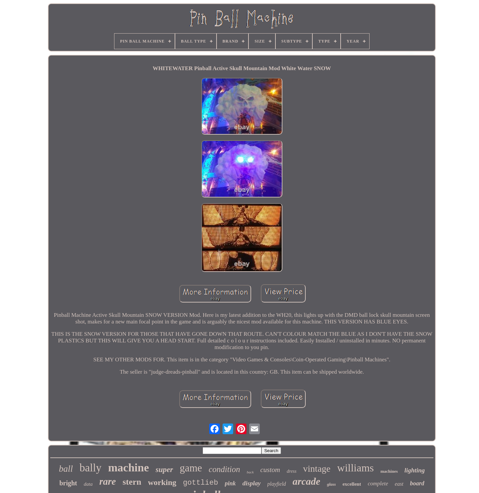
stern (131, 482)
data (88, 484)
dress (291, 471)
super (164, 469)
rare (107, 481)
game (191, 468)
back (250, 472)
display (251, 483)
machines (389, 471)
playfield (276, 484)
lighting (414, 470)
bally (90, 468)
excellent (352, 484)
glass (331, 484)
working (162, 482)
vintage (316, 468)
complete (378, 483)
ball (66, 469)
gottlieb (200, 483)
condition (224, 469)
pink (230, 483)
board (417, 483)
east (399, 484)
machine (128, 467)
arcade (306, 481)
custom (270, 470)
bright (68, 483)
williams (355, 468)
